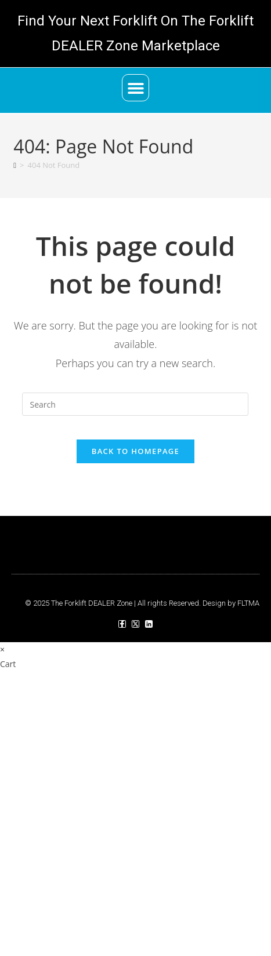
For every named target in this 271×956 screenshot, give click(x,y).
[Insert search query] (135, 404)
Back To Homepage (135, 451)
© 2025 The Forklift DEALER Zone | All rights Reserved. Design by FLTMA (142, 603)
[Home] (14, 165)
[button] (135, 87)
